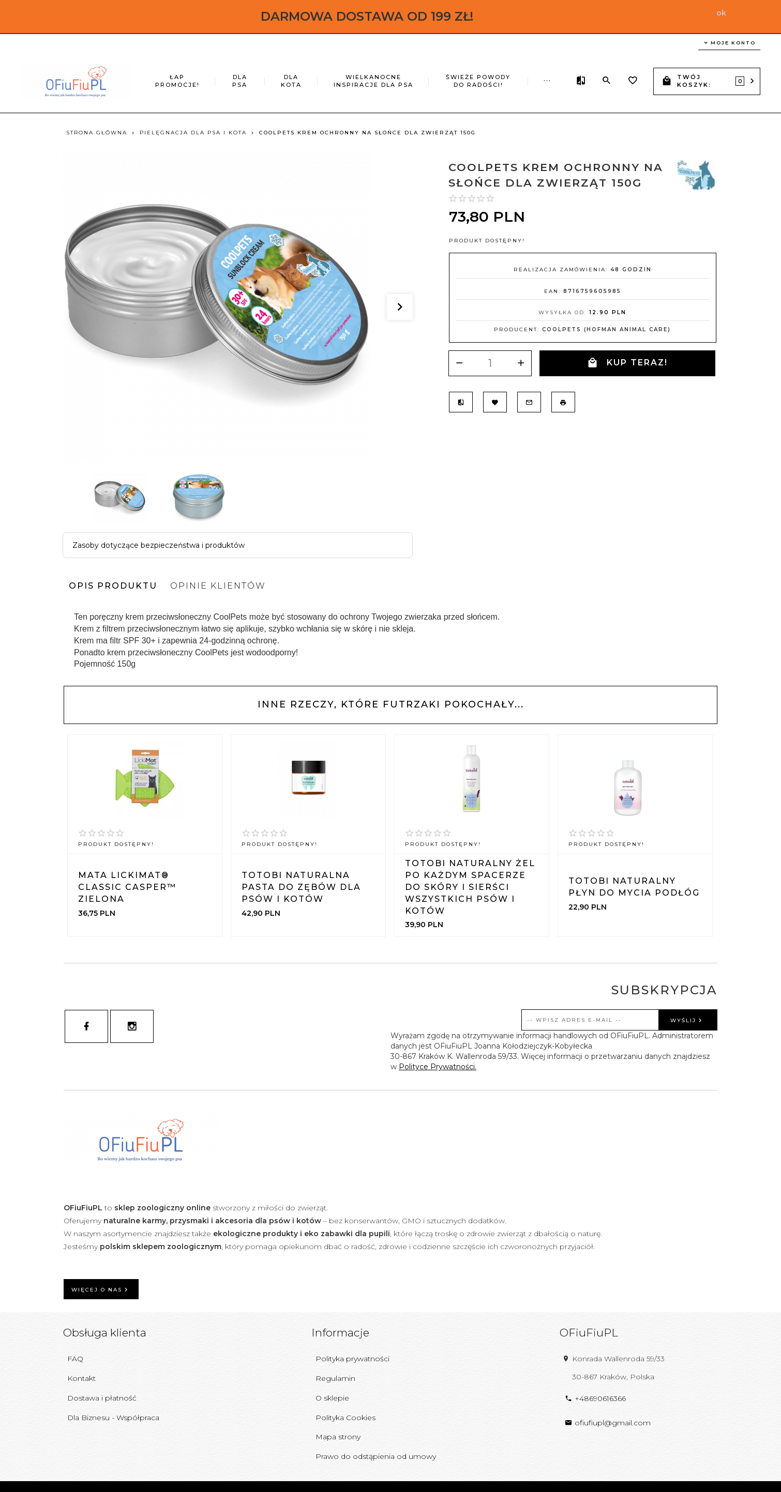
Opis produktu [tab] (113, 586)
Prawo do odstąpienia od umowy (376, 1456)
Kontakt (81, 1378)
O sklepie (332, 1398)
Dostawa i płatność (102, 1398)
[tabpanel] (390, 641)
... (547, 79)
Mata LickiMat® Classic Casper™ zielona (127, 887)
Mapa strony (338, 1436)
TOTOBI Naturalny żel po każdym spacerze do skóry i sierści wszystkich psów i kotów (470, 886)
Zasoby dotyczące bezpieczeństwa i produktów (158, 545)
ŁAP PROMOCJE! (177, 80)
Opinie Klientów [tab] (218, 586)
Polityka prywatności (352, 1358)
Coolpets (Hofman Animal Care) (606, 329)
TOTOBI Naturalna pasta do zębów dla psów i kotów (301, 887)
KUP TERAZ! (627, 363)
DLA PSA (239, 80)
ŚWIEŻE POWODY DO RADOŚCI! (478, 80)
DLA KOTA (291, 80)
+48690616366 (595, 1398)
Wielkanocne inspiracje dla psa (373, 80)
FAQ (75, 1358)
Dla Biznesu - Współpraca (113, 1417)
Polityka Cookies (346, 1417)
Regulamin (335, 1378)
